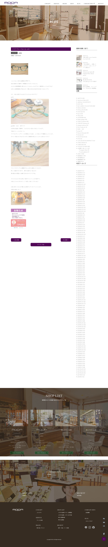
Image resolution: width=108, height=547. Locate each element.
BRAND (65, 3)
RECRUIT (101, 3)
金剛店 (20, 53)
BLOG (78, 3)
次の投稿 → (66, 240)
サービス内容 (40, 520)
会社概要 (88, 512)
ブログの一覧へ (41, 244)
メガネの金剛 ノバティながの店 (65, 515)
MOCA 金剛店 (61, 519)
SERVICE (56, 3)
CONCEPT (47, 3)
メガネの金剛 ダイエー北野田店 (65, 512)
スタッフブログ (89, 521)
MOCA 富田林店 (61, 517)
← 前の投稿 (16, 240)
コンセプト (39, 512)
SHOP (72, 3)
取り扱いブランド (40, 528)
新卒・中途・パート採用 (63, 528)
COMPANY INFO (88, 3)
